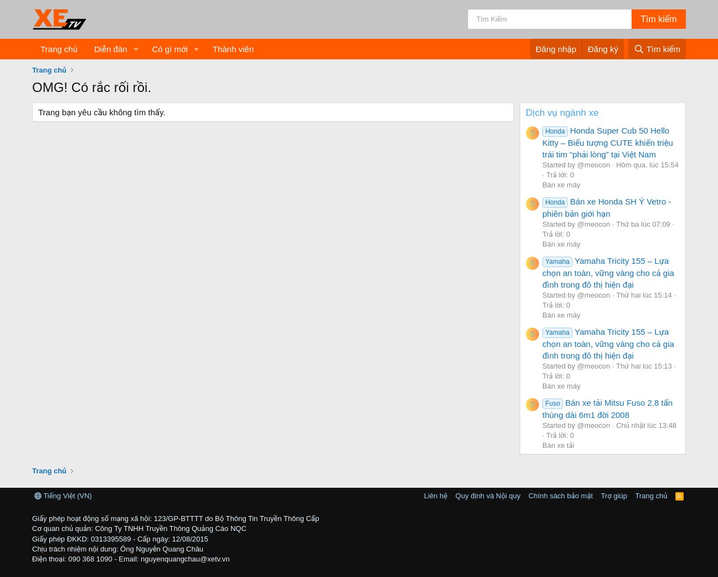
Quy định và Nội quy (488, 496)
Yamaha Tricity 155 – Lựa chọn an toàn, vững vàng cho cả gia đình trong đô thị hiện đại (608, 272)
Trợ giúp (614, 496)
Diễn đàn (110, 49)
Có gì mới (169, 49)
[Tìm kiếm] (550, 19)
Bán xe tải (558, 445)
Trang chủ (59, 49)
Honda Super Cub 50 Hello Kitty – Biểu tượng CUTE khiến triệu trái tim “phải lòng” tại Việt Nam (607, 142)
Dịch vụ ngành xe (562, 113)
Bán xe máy (561, 185)
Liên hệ (435, 496)
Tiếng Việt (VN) (63, 496)
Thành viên (233, 49)
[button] (135, 49)
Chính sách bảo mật (561, 496)
